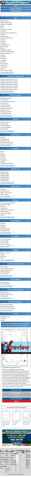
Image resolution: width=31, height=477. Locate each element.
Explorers (3, 225)
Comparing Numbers (6, 29)
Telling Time (4, 67)
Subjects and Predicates (7, 163)
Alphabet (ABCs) (5, 292)
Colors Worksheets (6, 239)
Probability (3, 60)
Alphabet (3, 137)
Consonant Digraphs (6, 127)
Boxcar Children (5, 194)
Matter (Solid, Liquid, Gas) (7, 210)
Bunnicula (3, 189)
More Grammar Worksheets (8, 166)
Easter (2, 258)
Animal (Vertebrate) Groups (8, 203)
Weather (3, 215)
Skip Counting (4, 63)
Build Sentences (5, 139)
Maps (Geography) (5, 229)
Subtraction (4, 65)
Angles (2, 26)
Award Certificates (5, 284)
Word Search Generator (7, 304)
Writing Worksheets (6, 113)
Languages (16, 393)
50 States (3, 223)
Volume (3, 69)
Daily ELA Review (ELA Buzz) (8, 101)
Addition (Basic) (5, 21)
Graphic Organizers (6, 106)
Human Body (4, 208)
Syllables (3, 161)
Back (16, 401)
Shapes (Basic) (4, 296)
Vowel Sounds (4, 124)
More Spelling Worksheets (7, 183)
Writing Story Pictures (6, 112)
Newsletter (14, 461)
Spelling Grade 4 (5, 177)
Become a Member (28, 468)
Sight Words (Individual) (7, 143)
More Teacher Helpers (6, 286)
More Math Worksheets (7, 73)
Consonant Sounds (6, 122)
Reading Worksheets (6, 98)
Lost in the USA (5, 273)
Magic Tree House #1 (6, 192)
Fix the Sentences (5, 105)
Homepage (14, 453)
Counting (3, 31)
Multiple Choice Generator (7, 306)
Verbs (2, 153)
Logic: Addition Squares (7, 268)
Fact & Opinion (4, 103)
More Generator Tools (6, 310)
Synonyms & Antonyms (7, 108)
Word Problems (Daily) (6, 70)
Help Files (3, 318)
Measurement (4, 46)
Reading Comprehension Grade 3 (9, 84)
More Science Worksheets (7, 217)
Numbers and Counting (7, 294)
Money (2, 48)
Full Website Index (5, 317)
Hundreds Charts (5, 45)
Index (16, 396)
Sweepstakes (14, 463)
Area (2, 27)
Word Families (4, 129)
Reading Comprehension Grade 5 (9, 87)
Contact (3, 320)
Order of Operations (6, 53)
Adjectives (3, 155)
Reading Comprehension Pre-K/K (9, 79)
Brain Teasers (4, 267)
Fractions (3, 39)
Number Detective (5, 272)
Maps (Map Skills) (5, 230)
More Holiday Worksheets (7, 260)
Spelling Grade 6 (5, 180)
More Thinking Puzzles (6, 276)
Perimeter (3, 57)
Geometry (3, 41)
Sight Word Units (5, 141)
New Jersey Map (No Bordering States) (6, 424)
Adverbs (3, 156)
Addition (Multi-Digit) (6, 22)
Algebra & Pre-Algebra (6, 24)
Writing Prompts (5, 110)
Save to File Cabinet (16, 399)
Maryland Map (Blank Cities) (26, 423)
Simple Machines (5, 211)
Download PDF (16, 390)
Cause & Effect (4, 100)
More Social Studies (6, 233)
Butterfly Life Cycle (5, 204)
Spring (2, 254)
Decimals (3, 34)
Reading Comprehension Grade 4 (9, 86)
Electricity (3, 206)
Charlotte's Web (5, 191)
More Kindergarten (6, 298)
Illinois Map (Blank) (15, 423)
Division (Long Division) (7, 38)
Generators (14, 464)
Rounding (3, 62)
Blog (12, 459)
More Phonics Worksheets (7, 131)
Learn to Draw (4, 242)
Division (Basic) (4, 36)
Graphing (3, 43)
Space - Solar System (6, 213)
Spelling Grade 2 (5, 173)
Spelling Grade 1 (5, 172)
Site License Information (3, 464)
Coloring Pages (5, 241)
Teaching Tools (5, 282)
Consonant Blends (5, 125)
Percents (3, 55)
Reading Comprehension (7, 92)
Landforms (3, 227)
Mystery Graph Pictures (7, 270)
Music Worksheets (5, 244)
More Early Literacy (6, 145)
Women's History (5, 253)
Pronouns (3, 158)
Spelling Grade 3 (5, 175)
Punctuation (4, 160)
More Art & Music (5, 247)
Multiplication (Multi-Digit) (7, 51)
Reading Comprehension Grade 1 (9, 81)
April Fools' (3, 256)
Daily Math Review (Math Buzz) (9, 33)
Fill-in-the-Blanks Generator (8, 308)
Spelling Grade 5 (5, 179)
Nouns (2, 151)
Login (1, 468)
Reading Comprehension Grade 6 (9, 89)
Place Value (4, 58)
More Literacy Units (6, 197)
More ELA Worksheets (6, 116)
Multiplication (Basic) (6, 50)
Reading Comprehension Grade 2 (9, 82)
